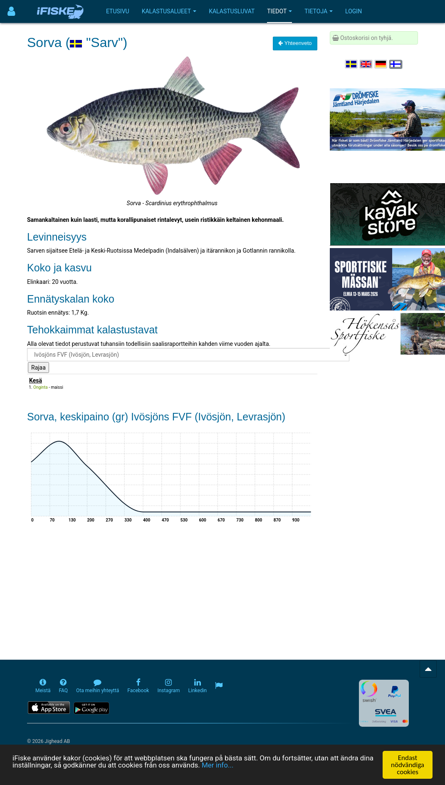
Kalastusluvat (232, 11)
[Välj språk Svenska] (351, 64)
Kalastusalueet (169, 11)
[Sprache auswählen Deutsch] (381, 64)
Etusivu (117, 11)
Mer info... (217, 765)
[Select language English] (366, 64)
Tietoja (318, 11)
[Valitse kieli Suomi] (395, 64)
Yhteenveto (295, 43)
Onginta (40, 387)
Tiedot (279, 11)
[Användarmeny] (11, 11)
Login (353, 11)
